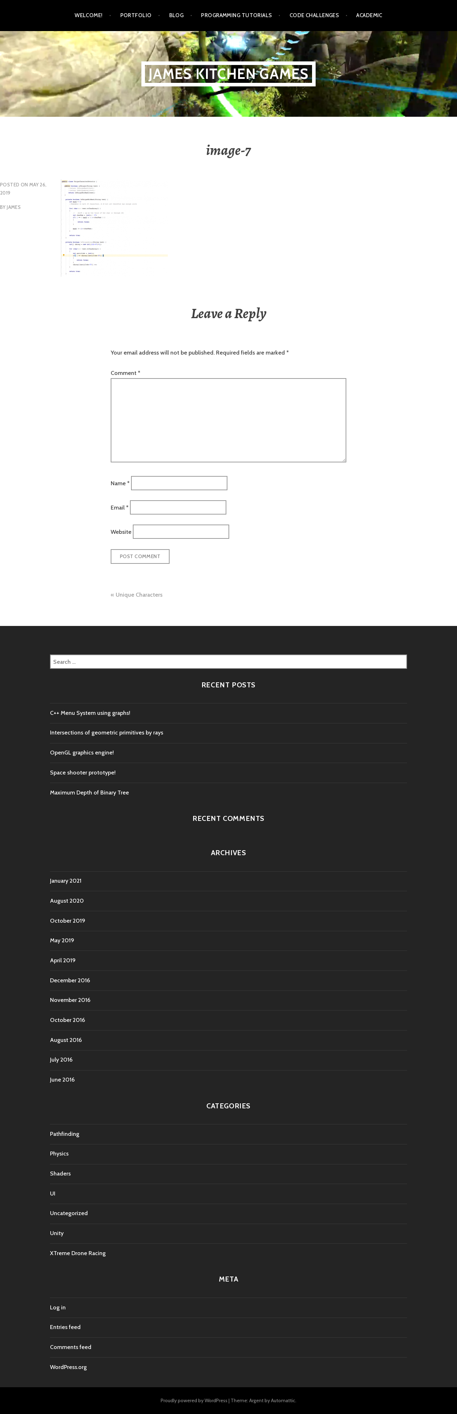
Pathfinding (64, 1133)
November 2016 (70, 1000)
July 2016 (61, 1059)
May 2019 (62, 940)
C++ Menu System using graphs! (90, 712)
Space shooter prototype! (83, 772)
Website (121, 531)
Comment (125, 373)
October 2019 (67, 920)
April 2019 (63, 960)
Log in (58, 1307)
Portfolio (136, 15)
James (14, 207)
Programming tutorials (236, 15)
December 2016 (70, 980)
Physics (59, 1153)
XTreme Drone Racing (78, 1253)
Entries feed (65, 1327)
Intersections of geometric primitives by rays (106, 732)
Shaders (60, 1173)
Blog (176, 15)
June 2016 (62, 1079)
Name (120, 483)
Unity (57, 1233)
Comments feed (70, 1347)
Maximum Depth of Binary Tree (89, 792)
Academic (369, 15)
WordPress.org (68, 1367)
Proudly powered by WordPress (194, 1400)
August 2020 (67, 900)
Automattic (283, 1400)
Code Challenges (314, 15)
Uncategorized (69, 1213)
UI (52, 1193)
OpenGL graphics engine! (82, 752)
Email (120, 507)
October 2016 (67, 1020)
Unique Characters (139, 594)
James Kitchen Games (229, 73)
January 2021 (65, 880)
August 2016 (66, 1040)
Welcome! (89, 15)
